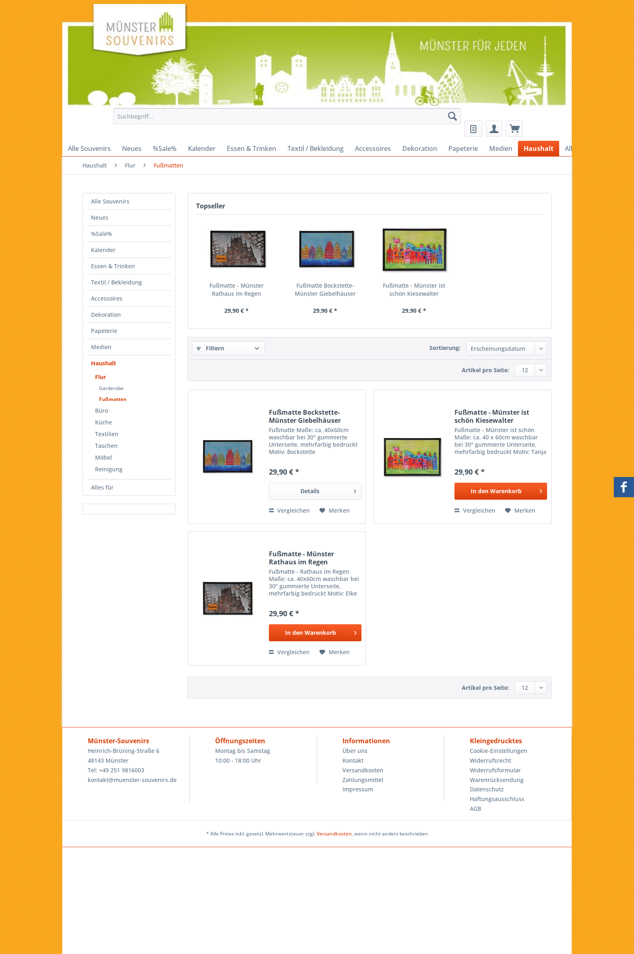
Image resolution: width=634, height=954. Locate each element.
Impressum (357, 789)
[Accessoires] (373, 148)
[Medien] (501, 148)
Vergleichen (289, 510)
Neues (99, 217)
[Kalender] (201, 148)
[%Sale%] (164, 148)
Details (328, 490)
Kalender (103, 250)
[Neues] (131, 148)
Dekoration (106, 314)
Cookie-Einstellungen (498, 751)
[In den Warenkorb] (500, 491)
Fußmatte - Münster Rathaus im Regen (236, 289)
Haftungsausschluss (497, 799)
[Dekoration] (420, 148)
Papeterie (104, 331)
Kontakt (352, 760)
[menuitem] (285, 120)
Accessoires (107, 298)
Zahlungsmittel (362, 780)
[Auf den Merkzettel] (334, 510)
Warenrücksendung (497, 780)
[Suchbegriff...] (287, 116)
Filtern (210, 348)
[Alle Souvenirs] (89, 148)
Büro (101, 410)
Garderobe (111, 388)
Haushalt (103, 363)
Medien (101, 347)
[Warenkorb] (514, 129)
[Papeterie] (463, 148)
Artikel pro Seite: (485, 370)
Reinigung (109, 469)
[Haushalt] (538, 148)
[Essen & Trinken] (251, 148)
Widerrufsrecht (490, 760)
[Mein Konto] (494, 129)
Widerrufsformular (495, 770)
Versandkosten (362, 770)
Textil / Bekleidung (116, 282)
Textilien (106, 434)
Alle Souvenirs (110, 201)
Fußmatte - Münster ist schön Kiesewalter (414, 289)
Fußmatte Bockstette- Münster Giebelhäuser (325, 289)
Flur (100, 377)
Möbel (103, 457)
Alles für (102, 487)
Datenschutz (487, 789)
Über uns (355, 751)
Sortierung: (445, 348)
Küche (103, 422)
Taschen (106, 445)
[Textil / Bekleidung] (315, 148)
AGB (475, 808)
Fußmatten (113, 399)
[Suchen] (452, 116)
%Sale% (101, 233)
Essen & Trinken (113, 266)
